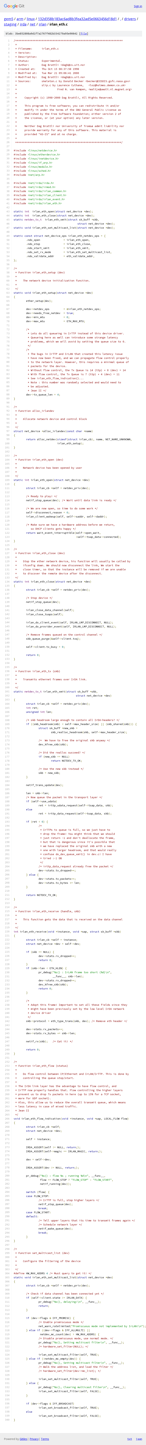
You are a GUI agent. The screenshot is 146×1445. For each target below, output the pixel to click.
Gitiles (23, 1439)
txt (129, 1439)
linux (31, 18)
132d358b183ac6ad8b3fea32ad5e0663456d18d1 (77, 18)
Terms (45, 1439)
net (32, 24)
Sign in (138, 6)
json (139, 1439)
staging (10, 24)
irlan (42, 24)
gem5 (8, 18)
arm (20, 18)
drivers (130, 18)
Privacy (34, 1439)
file (84, 33)
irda (23, 24)
